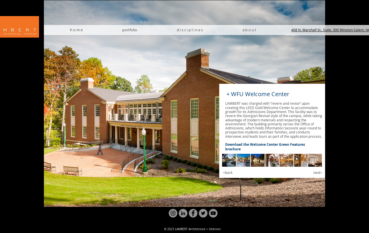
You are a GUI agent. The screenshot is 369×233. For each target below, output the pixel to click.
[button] (229, 160)
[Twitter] (203, 213)
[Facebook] (193, 213)
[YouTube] (213, 213)
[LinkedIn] (183, 213)
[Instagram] (173, 213)
